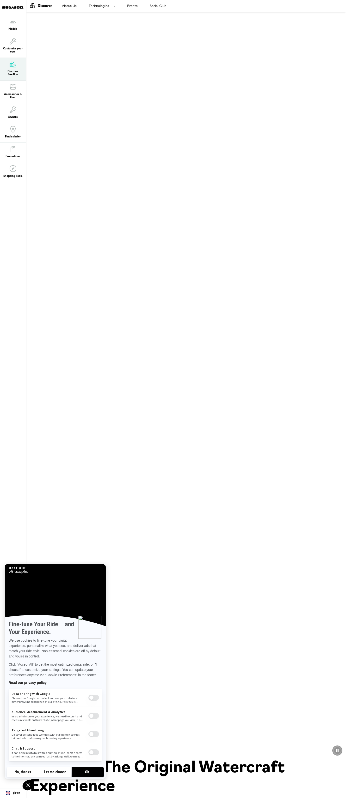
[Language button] (13, 793)
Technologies (99, 6)
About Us (69, 6)
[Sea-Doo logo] (13, 7)
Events (132, 6)
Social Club (158, 6)
